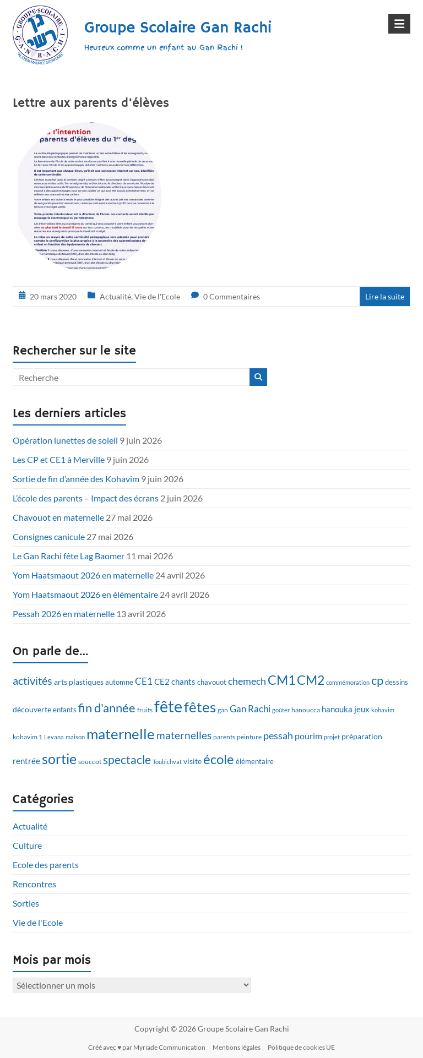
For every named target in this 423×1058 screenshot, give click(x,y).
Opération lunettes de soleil (65, 440)
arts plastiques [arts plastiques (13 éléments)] (79, 681)
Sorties (26, 903)
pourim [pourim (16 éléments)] (308, 735)
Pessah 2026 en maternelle (64, 613)
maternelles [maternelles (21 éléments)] (184, 735)
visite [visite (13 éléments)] (192, 761)
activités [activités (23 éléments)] (32, 680)
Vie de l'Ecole (157, 296)
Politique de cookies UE (301, 1047)
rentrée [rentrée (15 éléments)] (26, 761)
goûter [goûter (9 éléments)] (281, 709)
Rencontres (34, 884)
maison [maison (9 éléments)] (75, 736)
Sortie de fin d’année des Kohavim (76, 478)
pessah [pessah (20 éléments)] (278, 735)
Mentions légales (237, 1047)
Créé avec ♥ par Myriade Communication (146, 1047)
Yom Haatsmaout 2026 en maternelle (83, 575)
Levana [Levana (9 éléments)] (54, 736)
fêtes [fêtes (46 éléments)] (200, 707)
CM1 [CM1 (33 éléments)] (281, 680)
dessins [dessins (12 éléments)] (396, 682)
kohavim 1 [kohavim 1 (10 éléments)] (27, 736)
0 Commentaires (231, 296)
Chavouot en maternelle (58, 517)
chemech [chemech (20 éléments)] (247, 681)
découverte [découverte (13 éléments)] (32, 709)
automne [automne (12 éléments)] (119, 682)
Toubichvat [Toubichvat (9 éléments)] (167, 761)
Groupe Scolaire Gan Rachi (178, 28)
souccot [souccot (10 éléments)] (89, 761)
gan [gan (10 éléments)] (223, 709)
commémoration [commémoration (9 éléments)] (348, 682)
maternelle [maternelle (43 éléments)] (120, 734)
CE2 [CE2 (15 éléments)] (162, 681)
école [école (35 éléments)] (218, 759)
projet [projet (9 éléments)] (332, 736)
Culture (27, 845)
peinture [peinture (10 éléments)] (249, 736)
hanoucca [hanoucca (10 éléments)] (305, 709)
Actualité (115, 296)
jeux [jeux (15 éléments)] (362, 709)
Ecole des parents (46, 864)
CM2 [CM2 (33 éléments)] (310, 680)
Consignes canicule (49, 536)
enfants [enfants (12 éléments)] (65, 709)
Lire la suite (384, 296)
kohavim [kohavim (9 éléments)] (382, 709)
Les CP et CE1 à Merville (59, 459)
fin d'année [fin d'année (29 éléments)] (106, 707)
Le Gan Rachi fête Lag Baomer (68, 555)
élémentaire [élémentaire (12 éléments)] (255, 761)
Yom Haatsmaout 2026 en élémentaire (85, 594)
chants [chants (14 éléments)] (183, 681)
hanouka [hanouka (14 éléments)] (337, 709)
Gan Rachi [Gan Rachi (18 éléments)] (250, 709)
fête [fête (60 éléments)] (168, 706)
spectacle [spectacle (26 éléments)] (127, 759)
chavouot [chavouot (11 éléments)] (211, 682)
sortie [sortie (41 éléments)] (59, 758)
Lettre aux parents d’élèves (91, 103)
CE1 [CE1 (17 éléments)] (144, 681)
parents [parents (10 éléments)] (224, 736)
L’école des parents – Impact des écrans (86, 498)
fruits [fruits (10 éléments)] (145, 709)
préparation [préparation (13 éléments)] (361, 736)
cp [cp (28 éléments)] (377, 680)
